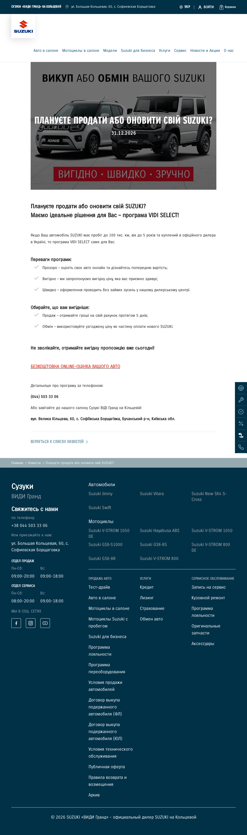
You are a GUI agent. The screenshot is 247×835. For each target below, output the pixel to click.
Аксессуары (203, 643)
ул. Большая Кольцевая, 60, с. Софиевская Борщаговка (110, 7)
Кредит (147, 587)
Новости (34, 463)
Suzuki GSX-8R (102, 558)
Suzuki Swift (100, 507)
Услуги (164, 50)
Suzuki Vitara (152, 493)
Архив (94, 795)
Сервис (180, 50)
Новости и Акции (205, 50)
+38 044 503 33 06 (29, 525)
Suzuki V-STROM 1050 (212, 530)
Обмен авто (151, 619)
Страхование (152, 608)
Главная (17, 463)
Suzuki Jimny (100, 493)
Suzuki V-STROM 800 (159, 558)
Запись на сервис (209, 587)
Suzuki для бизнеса (138, 50)
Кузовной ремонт (208, 597)
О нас (229, 50)
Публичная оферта (107, 766)
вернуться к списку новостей (59, 441)
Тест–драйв (99, 587)
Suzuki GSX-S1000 (106, 544)
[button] (228, 7)
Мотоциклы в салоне (80, 50)
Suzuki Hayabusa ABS (159, 530)
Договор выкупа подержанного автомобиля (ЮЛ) (105, 731)
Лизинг (147, 597)
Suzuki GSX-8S (153, 544)
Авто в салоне (46, 50)
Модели (110, 50)
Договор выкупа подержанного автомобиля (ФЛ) (105, 707)
